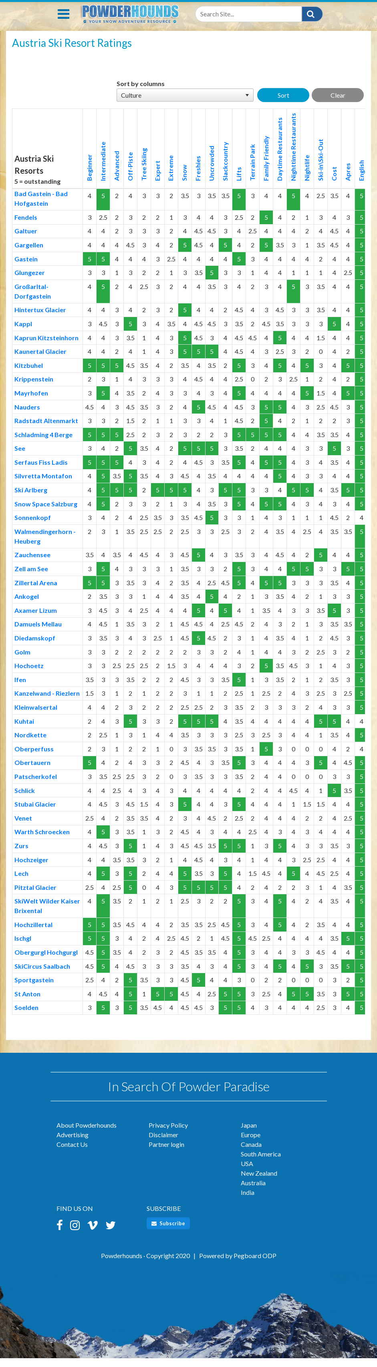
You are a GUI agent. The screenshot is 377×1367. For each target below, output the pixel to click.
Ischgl (22, 947)
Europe (250, 1143)
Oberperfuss (34, 757)
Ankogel (26, 605)
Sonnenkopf (32, 526)
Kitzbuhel (28, 374)
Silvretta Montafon (43, 484)
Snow (184, 181)
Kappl (23, 332)
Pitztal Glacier (35, 896)
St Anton (27, 1002)
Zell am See (31, 577)
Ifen (20, 688)
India (247, 1201)
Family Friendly (266, 167)
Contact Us (72, 1153)
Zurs (21, 854)
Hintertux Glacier (40, 318)
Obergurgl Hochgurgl (46, 961)
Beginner (89, 176)
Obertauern (32, 771)
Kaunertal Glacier (40, 360)
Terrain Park (252, 171)
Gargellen (28, 253)
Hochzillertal (33, 933)
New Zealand (259, 1182)
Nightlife (306, 177)
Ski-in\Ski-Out (320, 169)
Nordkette (30, 743)
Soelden (26, 1016)
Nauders (27, 416)
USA (247, 1172)
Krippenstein (33, 387)
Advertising (72, 1143)
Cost (334, 182)
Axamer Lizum (35, 619)
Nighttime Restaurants (293, 156)
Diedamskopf (34, 646)
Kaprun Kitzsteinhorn (46, 346)
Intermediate (103, 170)
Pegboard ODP (255, 1264)
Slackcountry (225, 170)
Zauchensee (32, 563)
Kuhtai (24, 730)
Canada (251, 1153)
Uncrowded (211, 172)
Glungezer (29, 281)
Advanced (116, 175)
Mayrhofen (31, 401)
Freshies (198, 177)
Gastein (26, 267)
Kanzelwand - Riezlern (47, 702)
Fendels (25, 226)
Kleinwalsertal (35, 716)
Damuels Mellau (38, 632)
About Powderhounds (86, 1134)
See (19, 457)
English (361, 179)
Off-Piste (130, 175)
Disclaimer (163, 1143)
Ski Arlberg (30, 498)
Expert (157, 179)
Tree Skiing (143, 173)
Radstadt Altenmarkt (46, 429)
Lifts (238, 183)
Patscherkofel (35, 785)
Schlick (24, 799)
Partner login (166, 1153)
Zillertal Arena (35, 591)
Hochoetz (29, 674)
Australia (253, 1191)
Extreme (170, 177)
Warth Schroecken (42, 840)
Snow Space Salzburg (45, 512)
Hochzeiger (31, 868)
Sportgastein (34, 988)
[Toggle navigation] (63, 23)
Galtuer (25, 239)
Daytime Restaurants (279, 158)
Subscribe (168, 1232)
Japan (249, 1134)
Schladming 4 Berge (43, 443)
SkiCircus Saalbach (42, 975)
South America (261, 1162)
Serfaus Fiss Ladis (41, 471)
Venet (23, 827)
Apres (347, 181)
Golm (22, 660)
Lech (21, 882)
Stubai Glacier (35, 813)
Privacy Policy (168, 1134)
